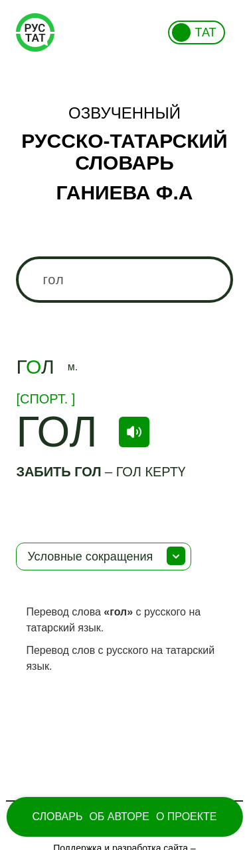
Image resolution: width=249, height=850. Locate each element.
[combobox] (124, 279)
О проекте (186, 816)
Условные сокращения (90, 556)
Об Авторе (119, 816)
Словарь (57, 816)
